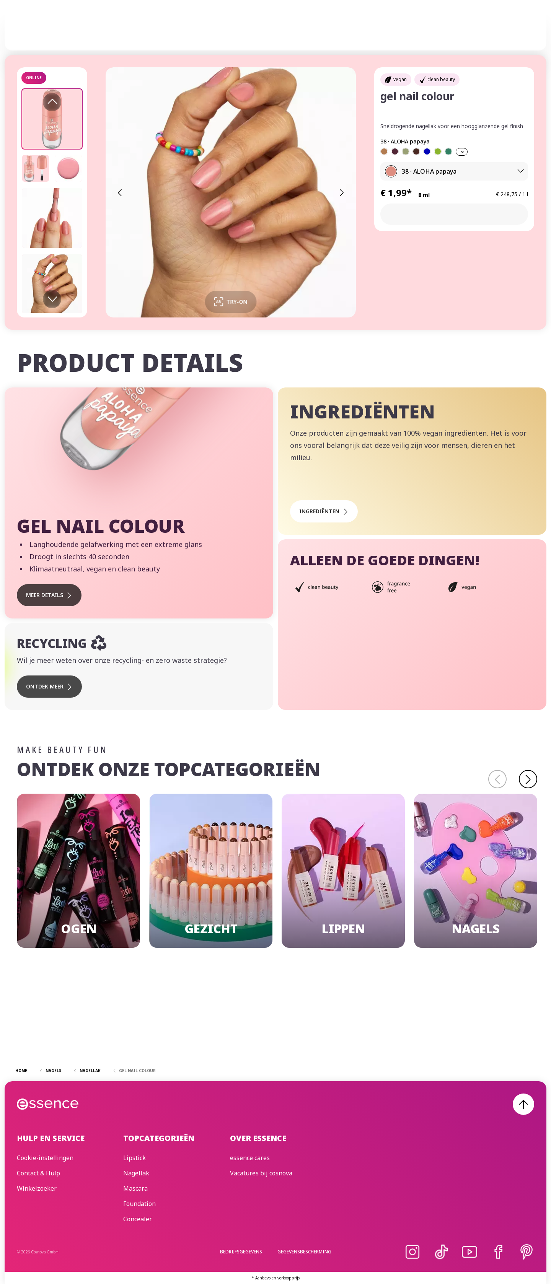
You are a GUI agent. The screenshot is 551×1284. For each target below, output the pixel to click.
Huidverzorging (233, 30)
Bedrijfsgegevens (241, 1251)
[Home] (48, 31)
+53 (461, 152)
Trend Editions (293, 30)
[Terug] (497, 779)
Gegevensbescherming (304, 1251)
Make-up (185, 30)
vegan (400, 79)
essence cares (347, 30)
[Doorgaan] (528, 779)
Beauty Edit (397, 30)
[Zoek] (525, 31)
